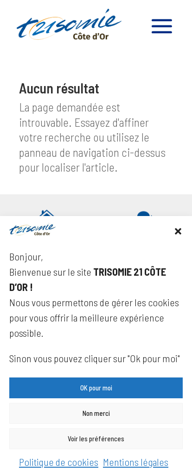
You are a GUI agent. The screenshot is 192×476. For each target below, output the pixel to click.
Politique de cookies (58, 462)
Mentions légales (135, 462)
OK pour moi (96, 387)
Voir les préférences (96, 438)
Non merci (96, 413)
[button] (178, 231)
